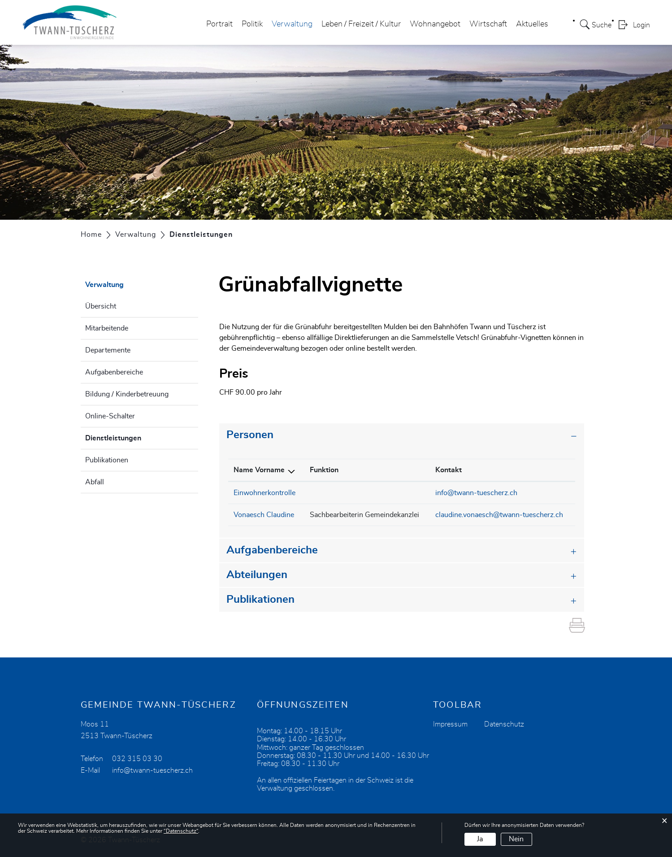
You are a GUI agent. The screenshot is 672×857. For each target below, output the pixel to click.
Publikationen (106, 460)
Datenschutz (504, 724)
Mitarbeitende (106, 328)
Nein (516, 839)
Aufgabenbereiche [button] (272, 550)
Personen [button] (249, 435)
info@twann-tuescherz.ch (476, 492)
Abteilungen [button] (256, 575)
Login (641, 25)
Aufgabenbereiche (114, 372)
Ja (480, 839)
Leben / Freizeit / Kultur (361, 24)
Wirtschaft (488, 24)
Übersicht (100, 306)
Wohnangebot (435, 24)
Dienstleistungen (135, 437)
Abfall (94, 482)
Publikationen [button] (260, 599)
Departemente (107, 350)
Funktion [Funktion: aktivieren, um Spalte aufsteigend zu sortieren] (324, 470)
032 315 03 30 (137, 758)
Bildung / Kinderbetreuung (127, 394)
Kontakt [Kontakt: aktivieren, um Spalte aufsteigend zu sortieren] (448, 470)
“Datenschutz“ (181, 831)
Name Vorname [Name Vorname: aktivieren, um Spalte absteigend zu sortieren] (259, 470)
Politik (252, 24)
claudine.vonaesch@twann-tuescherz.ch (499, 514)
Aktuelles (532, 24)
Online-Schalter (110, 416)
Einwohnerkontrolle (264, 492)
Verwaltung (292, 24)
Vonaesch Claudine (264, 514)
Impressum (450, 724)
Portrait (219, 24)
